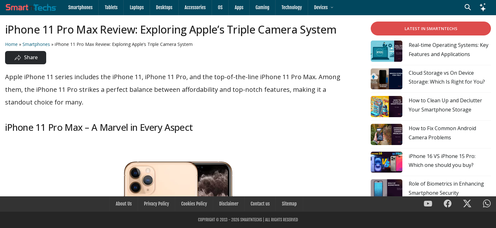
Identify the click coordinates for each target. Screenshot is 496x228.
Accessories (193, 7)
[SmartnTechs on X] (467, 204)
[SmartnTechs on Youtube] (428, 204)
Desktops (162, 7)
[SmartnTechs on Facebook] (447, 204)
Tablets (110, 7)
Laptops (136, 7)
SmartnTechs (251, 219)
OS (217, 7)
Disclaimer (228, 204)
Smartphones (80, 7)
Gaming (259, 7)
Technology (288, 7)
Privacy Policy (157, 204)
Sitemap (288, 204)
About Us (125, 204)
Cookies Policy (194, 204)
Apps (236, 7)
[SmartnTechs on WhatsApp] (487, 204)
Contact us (259, 204)
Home (11, 44)
